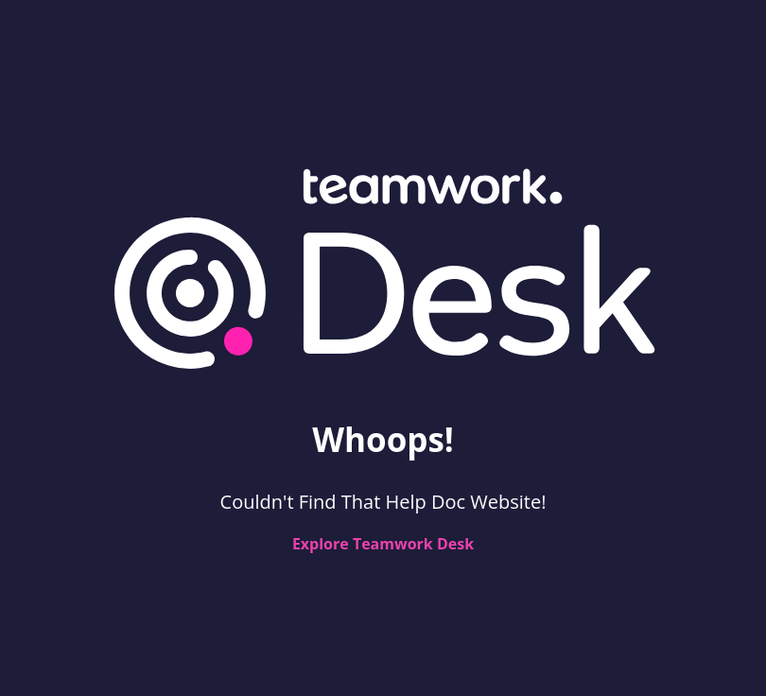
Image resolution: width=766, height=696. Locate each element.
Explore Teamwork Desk (383, 543)
